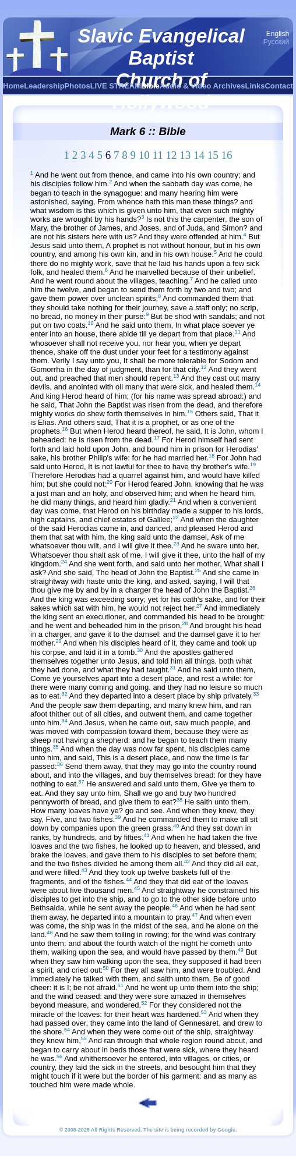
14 (199, 155)
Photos (77, 85)
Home (13, 85)
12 (171, 155)
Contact (279, 85)
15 (213, 155)
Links (255, 85)
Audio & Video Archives (202, 85)
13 (185, 155)
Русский (276, 42)
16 (226, 155)
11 (157, 155)
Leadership (44, 85)
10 (144, 155)
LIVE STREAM (115, 85)
